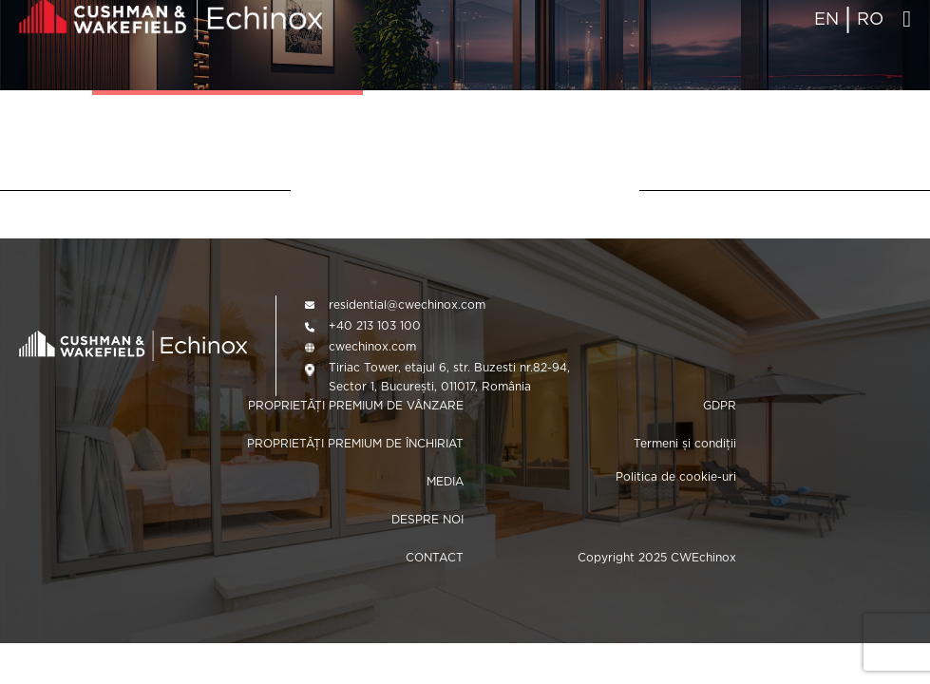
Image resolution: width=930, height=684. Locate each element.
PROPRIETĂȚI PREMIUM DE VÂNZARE (356, 405)
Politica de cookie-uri (676, 476)
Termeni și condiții (685, 443)
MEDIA (445, 481)
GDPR (719, 405)
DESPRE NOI (427, 519)
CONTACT (435, 557)
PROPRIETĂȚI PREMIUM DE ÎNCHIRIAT (355, 443)
